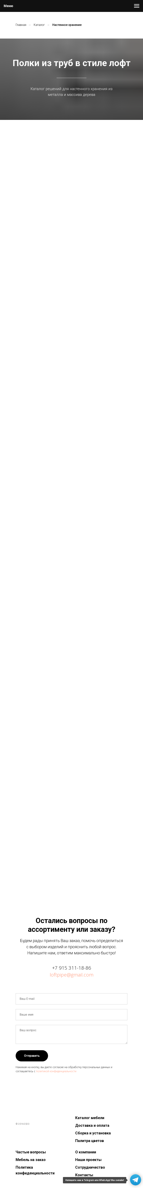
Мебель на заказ (31, 1159)
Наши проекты (88, 1159)
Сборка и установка (93, 1133)
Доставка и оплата (92, 1125)
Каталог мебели (89, 1118)
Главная (21, 25)
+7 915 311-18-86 (71, 967)
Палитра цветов (89, 1140)
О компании (85, 1152)
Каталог (39, 25)
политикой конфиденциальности (56, 1071)
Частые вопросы (31, 1152)
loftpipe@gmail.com (71, 974)
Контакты (84, 1175)
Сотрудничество (90, 1167)
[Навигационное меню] (136, 6)
